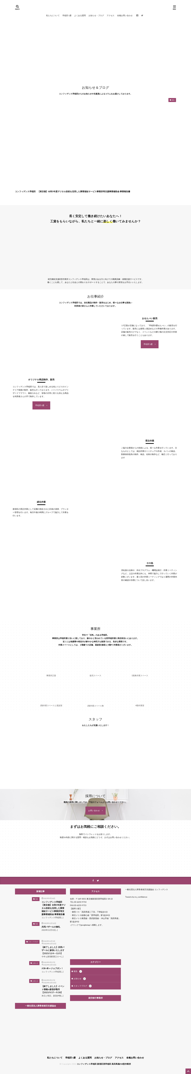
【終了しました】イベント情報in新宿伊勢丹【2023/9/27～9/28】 (53, 989)
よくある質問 (80, 15)
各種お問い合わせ (125, 15)
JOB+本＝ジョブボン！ (52, 968)
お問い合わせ (94, 810)
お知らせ (35, 963)
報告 (173, 100)
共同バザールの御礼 (51, 927)
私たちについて (53, 15)
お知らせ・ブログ (96, 15)
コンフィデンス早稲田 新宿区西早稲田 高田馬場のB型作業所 (104, 1064)
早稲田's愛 (148, 344)
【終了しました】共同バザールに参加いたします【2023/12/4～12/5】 (53, 950)
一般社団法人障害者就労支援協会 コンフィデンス (146, 889)
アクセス (110, 15)
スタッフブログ (33, 942)
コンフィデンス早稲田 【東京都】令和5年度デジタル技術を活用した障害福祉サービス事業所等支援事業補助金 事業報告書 (72, 191)
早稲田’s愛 (66, 15)
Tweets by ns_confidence (136, 897)
